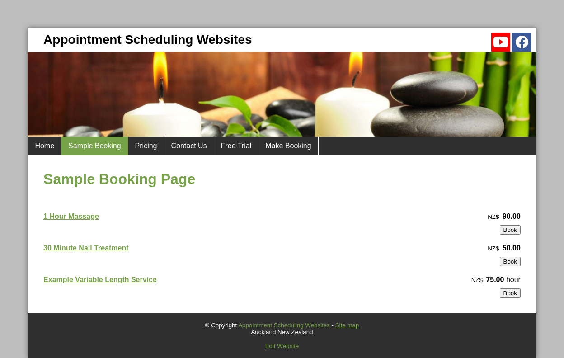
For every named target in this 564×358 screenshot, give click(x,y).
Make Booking (288, 146)
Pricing (146, 146)
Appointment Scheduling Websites (284, 325)
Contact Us (189, 146)
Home (44, 146)
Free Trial (236, 146)
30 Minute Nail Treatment (86, 248)
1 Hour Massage (71, 216)
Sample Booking (94, 146)
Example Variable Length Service (100, 279)
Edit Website (282, 346)
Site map (347, 325)
